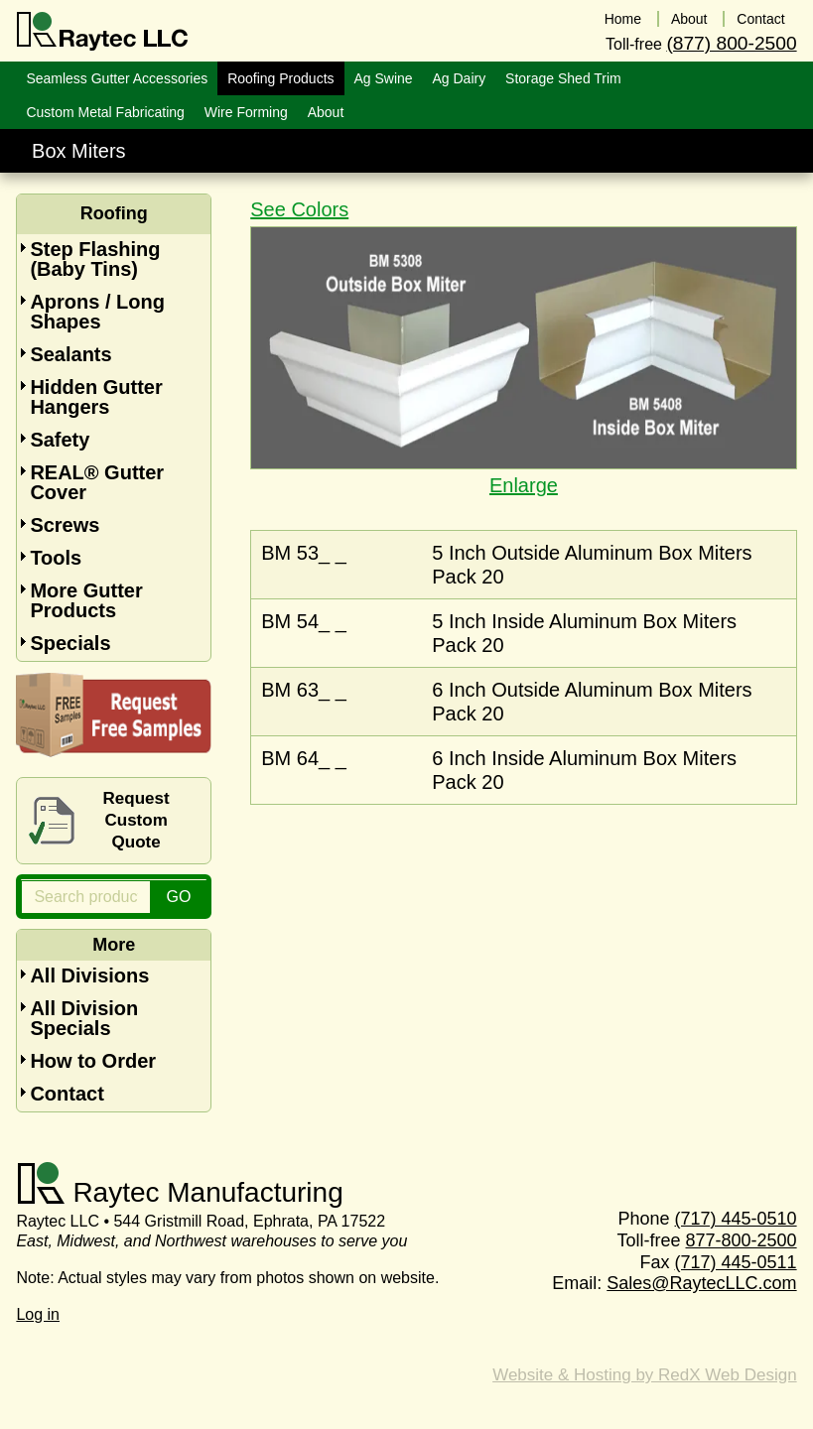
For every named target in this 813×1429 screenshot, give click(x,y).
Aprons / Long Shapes (97, 311)
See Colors (299, 209)
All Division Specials (84, 1018)
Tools (55, 558)
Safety (59, 440)
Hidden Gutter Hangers (96, 397)
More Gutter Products (86, 600)
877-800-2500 (741, 1240)
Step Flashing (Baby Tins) (95, 259)
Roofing (114, 213)
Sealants (70, 354)
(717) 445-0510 (736, 1219)
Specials (70, 643)
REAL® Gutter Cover (97, 482)
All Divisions (89, 975)
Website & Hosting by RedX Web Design (644, 1374)
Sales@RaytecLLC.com (701, 1283)
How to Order (93, 1061)
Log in (38, 1314)
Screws (64, 525)
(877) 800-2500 (731, 43)
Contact (66, 1093)
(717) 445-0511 (736, 1262)
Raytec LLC (103, 32)
